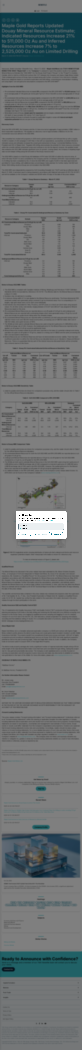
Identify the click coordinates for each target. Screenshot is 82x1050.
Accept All (25, 534)
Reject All (57, 534)
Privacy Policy (41, 520)
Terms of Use (53, 520)
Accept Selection (41, 534)
